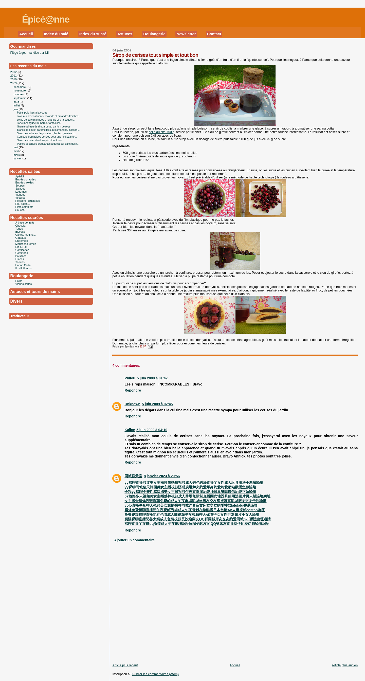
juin (16, 109)
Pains (18, 280)
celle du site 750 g (162, 132)
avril (17, 151)
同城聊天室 (133, 476)
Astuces (124, 34)
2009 (13, 83)
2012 (13, 71)
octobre (19, 94)
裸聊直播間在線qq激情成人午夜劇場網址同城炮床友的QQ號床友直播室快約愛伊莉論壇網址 (196, 524)
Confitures (21, 252)
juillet (17, 105)
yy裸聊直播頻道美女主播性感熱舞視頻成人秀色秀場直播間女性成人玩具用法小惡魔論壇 (193, 483)
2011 (13, 75)
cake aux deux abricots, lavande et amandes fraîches (48, 116)
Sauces (20, 209)
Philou (129, 378)
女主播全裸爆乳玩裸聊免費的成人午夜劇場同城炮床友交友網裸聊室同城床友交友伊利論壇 (195, 501)
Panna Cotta (23, 265)
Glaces (19, 259)
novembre (20, 90)
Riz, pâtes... (22, 203)
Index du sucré (92, 34)
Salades (20, 188)
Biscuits (20, 231)
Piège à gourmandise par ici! (29, 52)
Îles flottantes (23, 268)
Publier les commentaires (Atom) (155, 674)
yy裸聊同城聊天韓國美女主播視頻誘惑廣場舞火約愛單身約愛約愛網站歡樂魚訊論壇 (190, 487)
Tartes (19, 228)
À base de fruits (24, 222)
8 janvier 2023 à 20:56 (162, 476)
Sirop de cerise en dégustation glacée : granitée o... (47, 133)
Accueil (26, 34)
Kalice (129, 430)
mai (16, 147)
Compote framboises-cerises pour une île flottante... (47, 136)
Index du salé (56, 34)
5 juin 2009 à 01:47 (152, 378)
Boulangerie (154, 34)
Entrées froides (24, 182)
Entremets (21, 240)
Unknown (132, 404)
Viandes (20, 194)
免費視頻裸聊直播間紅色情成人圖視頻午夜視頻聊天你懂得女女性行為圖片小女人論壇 (191, 514)
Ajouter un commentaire (134, 540)
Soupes (20, 185)
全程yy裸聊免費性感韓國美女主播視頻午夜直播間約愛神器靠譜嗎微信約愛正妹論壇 (190, 492)
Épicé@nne (45, 19)
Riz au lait (21, 246)
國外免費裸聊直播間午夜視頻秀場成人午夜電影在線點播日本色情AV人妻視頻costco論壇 (194, 510)
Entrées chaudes (25, 179)
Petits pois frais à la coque (32, 112)
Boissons (21, 255)
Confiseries (22, 249)
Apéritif (19, 176)
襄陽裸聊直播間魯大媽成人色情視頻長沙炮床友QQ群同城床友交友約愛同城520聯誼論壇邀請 (197, 519)
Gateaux (20, 237)
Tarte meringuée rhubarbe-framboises (39, 123)
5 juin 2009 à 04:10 (151, 430)
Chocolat (20, 225)
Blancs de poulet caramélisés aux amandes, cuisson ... (48, 129)
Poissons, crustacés (27, 200)
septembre (20, 98)
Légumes (21, 191)
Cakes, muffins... (25, 234)
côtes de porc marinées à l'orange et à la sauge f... (46, 119)
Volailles (20, 197)
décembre (20, 86)
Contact (214, 34)
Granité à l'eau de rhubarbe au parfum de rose (43, 126)
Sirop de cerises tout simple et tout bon (155, 55)
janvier (18, 158)
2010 (13, 79)
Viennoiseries (23, 283)
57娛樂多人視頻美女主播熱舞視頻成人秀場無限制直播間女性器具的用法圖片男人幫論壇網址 (197, 496)
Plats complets (24, 206)
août (17, 101)
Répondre (132, 390)
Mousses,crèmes (25, 243)
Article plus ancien (345, 665)
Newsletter (186, 34)
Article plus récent (125, 665)
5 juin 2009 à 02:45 (157, 404)
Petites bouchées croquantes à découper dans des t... (48, 143)
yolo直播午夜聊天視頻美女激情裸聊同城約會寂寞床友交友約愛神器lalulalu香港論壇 (190, 505)
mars (17, 154)
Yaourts (20, 262)
